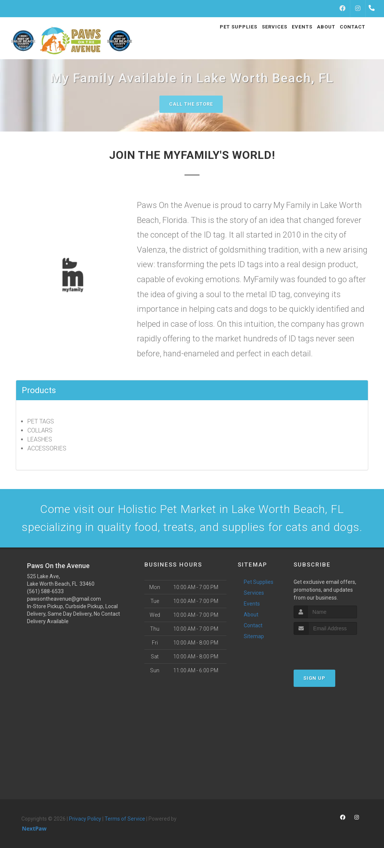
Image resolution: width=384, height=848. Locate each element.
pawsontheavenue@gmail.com (64, 599)
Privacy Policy (85, 819)
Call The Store (191, 104)
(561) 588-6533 (45, 591)
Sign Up (314, 678)
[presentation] (334, 649)
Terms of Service (125, 819)
